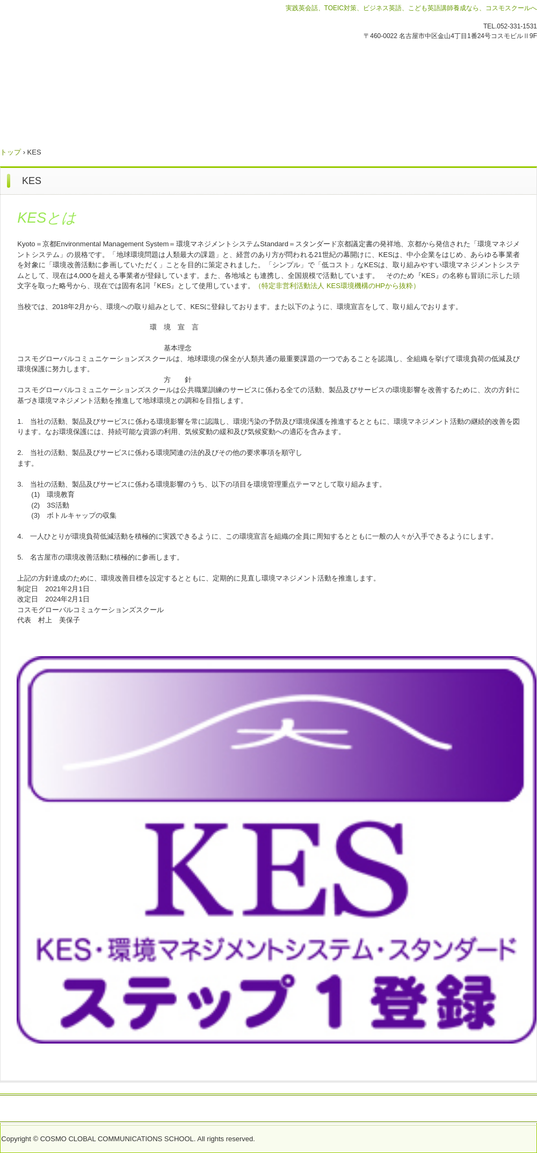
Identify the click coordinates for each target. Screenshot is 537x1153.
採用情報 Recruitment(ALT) (373, 1109)
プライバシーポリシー (468, 1109)
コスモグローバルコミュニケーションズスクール (117, 74)
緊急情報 (101, 1109)
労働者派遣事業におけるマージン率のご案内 (240, 1109)
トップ (10, 152)
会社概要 (141, 1109)
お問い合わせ (54, 1109)
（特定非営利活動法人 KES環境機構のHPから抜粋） (337, 286)
